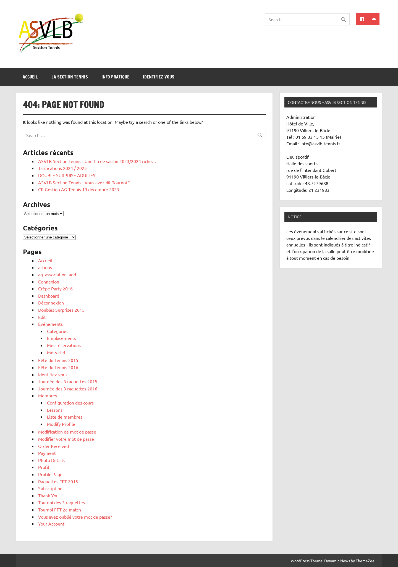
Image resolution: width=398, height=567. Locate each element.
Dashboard (48, 295)
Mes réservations (64, 345)
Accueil (30, 77)
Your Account (51, 523)
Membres (47, 395)
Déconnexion (51, 302)
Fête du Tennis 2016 (58, 367)
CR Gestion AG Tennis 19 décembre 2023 (78, 189)
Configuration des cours (70, 402)
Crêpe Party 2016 (55, 288)
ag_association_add (57, 274)
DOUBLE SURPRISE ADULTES (66, 175)
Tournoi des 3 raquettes (61, 502)
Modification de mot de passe (67, 431)
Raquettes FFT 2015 (58, 481)
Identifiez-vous (158, 77)
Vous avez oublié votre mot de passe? (75, 516)
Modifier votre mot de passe (66, 439)
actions (45, 267)
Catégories (57, 331)
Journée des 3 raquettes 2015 (67, 381)
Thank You (48, 495)
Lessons (54, 410)
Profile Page (50, 474)
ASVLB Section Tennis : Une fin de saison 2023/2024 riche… (97, 161)
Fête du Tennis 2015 (58, 360)
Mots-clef (56, 352)
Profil (43, 467)
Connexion (48, 281)
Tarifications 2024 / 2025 (62, 168)
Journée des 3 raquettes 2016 (67, 388)
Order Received (53, 446)
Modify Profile (61, 424)
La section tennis (69, 77)
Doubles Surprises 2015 (61, 310)
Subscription (50, 488)
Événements (50, 324)
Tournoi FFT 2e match (59, 509)
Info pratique (115, 77)
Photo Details (51, 460)
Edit (42, 317)
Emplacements (61, 338)
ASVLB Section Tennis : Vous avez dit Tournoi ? (84, 182)
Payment (47, 453)
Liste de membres (64, 416)
